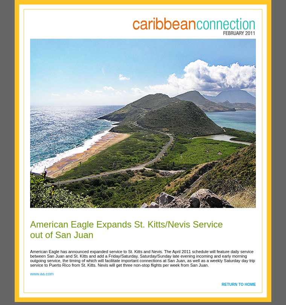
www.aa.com (41, 274)
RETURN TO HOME (239, 284)
